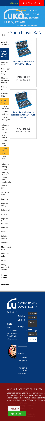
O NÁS (36, 14)
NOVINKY (5, 284)
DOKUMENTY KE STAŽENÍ (27, 18)
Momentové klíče (5, 248)
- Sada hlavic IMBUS (4, 135)
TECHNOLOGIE (22, 14)
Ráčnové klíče (4, 94)
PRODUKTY (21, 10)
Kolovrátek (5, 210)
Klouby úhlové (4, 276)
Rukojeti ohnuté (4, 237)
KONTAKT (20, 22)
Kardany (4, 199)
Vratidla (4, 242)
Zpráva (32, 323)
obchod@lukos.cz (25, 357)
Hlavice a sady (25, 42)
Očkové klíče (4, 88)
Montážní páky (5, 254)
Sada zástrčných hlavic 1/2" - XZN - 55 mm (23, 62)
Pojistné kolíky (4, 204)
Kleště (3, 260)
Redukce (4, 227)
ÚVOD (16, 37)
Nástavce (5, 214)
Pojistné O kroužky (4, 220)
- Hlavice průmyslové (5, 118)
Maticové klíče (5, 63)
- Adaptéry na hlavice (5, 126)
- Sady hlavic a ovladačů (5, 171)
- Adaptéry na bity (5, 164)
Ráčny (3, 232)
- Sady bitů (4, 157)
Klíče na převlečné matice (5, 80)
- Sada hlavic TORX (4, 142)
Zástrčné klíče (4, 187)
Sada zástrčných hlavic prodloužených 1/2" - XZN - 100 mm (23, 115)
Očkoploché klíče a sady (5, 71)
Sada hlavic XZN (20, 45)
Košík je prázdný (33, 3)
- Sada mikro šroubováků (5, 179)
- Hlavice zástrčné (5, 112)
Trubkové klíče (5, 193)
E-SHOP (33, 10)
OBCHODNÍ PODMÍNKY (26, 25)
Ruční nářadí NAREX (27, 39)
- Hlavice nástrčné (5, 107)
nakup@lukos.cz (25, 360)
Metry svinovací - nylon (5, 266)
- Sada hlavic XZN (4, 150)
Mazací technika (5, 43)
